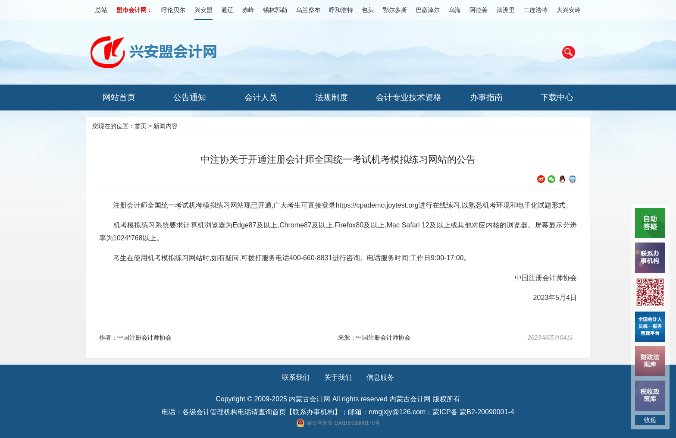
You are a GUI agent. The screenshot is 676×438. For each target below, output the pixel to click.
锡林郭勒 (275, 9)
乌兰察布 (308, 9)
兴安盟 (203, 9)
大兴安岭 (569, 9)
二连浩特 (535, 9)
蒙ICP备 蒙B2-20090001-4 (473, 412)
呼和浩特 (341, 9)
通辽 (227, 9)
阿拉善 (478, 9)
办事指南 (486, 97)
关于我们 (338, 377)
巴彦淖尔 (428, 9)
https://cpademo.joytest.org (376, 205)
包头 (368, 9)
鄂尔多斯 (395, 9)
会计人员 (260, 97)
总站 (101, 9)
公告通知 (189, 97)
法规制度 (331, 97)
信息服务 (380, 377)
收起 (650, 419)
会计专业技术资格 (408, 97)
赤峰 (248, 9)
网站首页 (119, 97)
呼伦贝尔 (173, 9)
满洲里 (506, 9)
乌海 (455, 9)
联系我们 (296, 377)
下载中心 (557, 97)
